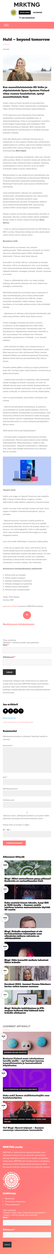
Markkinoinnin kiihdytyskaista (18, 624)
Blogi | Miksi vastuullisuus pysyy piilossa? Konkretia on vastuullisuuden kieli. (27, 879)
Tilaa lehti (25, 12)
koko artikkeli (12, 606)
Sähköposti (9, 657)
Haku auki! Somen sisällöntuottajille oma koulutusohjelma (26, 1096)
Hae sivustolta (27, 18)
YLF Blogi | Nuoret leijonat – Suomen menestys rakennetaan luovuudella (23, 1129)
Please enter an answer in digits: (16, 825)
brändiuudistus (12, 722)
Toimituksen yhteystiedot (15, 1201)
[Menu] (6, 25)
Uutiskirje (37, 12)
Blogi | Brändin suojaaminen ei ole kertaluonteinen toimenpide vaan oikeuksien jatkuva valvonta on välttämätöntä (23, 935)
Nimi (6, 645)
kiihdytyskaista (25, 722)
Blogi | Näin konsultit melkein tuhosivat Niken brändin (26, 961)
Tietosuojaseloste (12, 1204)
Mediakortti (9, 1198)
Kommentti (8, 745)
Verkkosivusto (8, 800)
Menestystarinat (9, 718)
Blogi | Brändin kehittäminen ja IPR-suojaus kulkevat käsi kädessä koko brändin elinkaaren (24, 1010)
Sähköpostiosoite (10, 789)
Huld (18, 722)
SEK (32, 722)
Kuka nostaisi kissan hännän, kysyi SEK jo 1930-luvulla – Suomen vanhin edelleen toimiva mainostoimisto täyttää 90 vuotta (27, 906)
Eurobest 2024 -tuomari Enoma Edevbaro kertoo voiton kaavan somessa (27, 985)
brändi (5, 722)
